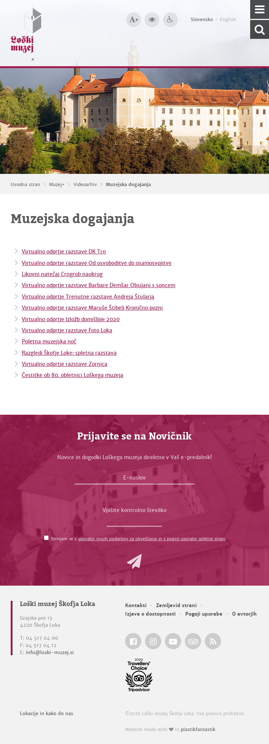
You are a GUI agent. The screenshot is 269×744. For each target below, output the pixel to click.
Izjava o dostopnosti (150, 614)
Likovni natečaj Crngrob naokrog (62, 274)
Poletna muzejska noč (49, 341)
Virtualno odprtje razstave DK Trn (64, 251)
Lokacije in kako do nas (46, 713)
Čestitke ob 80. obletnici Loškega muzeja (72, 375)
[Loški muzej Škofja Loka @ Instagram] (153, 641)
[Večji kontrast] (152, 19)
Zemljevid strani (176, 605)
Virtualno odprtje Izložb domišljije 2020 (71, 319)
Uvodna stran (25, 185)
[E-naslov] (134, 479)
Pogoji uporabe (204, 614)
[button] (134, 561)
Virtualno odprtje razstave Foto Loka (67, 330)
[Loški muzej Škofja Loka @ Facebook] (133, 641)
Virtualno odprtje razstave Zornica (64, 364)
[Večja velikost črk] (133, 19)
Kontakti (135, 605)
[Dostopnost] (170, 19)
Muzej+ (57, 185)
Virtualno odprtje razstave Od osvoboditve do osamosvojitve (97, 263)
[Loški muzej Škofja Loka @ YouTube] (173, 641)
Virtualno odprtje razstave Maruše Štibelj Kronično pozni (92, 307)
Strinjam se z (138, 538)
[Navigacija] (259, 9)
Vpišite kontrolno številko (134, 510)
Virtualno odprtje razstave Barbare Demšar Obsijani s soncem (98, 285)
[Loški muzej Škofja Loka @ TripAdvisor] (193, 641)
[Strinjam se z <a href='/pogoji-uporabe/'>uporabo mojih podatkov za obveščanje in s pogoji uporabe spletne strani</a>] (46, 537)
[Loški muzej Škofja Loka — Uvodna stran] (26, 33)
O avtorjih (244, 614)
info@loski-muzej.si (50, 652)
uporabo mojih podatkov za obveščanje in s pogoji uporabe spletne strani (151, 538)
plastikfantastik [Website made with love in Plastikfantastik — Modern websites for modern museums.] (198, 729)
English (228, 20)
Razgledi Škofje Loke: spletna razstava (69, 353)
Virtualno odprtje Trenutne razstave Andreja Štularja (88, 296)
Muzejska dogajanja (128, 185)
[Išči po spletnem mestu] (259, 29)
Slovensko (202, 20)
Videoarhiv (85, 185)
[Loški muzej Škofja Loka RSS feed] (213, 641)
